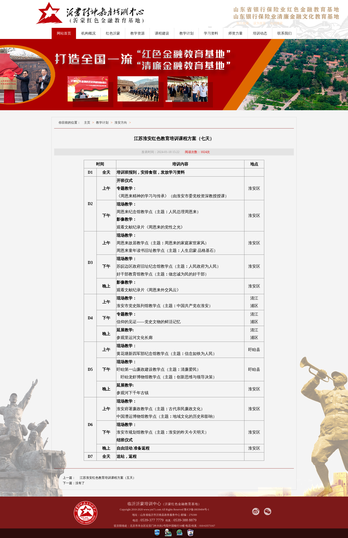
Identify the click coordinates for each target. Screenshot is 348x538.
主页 (87, 122)
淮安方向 (121, 122)
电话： (137, 520)
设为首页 (259, 23)
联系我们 (284, 33)
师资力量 (235, 33)
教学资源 (137, 33)
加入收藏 (242, 23)
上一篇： (69, 477)
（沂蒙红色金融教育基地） (181, 504)
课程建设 (162, 33)
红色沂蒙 (113, 33)
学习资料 (211, 33)
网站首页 (64, 33)
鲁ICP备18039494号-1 (196, 509)
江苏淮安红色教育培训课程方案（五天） (108, 477)
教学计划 (186, 33)
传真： (169, 520)
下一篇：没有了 (74, 483)
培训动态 (260, 33)
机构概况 (88, 33)
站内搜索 (276, 23)
